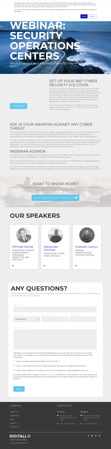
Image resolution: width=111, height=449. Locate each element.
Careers (13, 423)
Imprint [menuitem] (13, 440)
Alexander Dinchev (51, 248)
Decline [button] (92, 16)
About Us (14, 412)
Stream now (18, 106)
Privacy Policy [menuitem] (22, 440)
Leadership (14, 416)
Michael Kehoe (22, 246)
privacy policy (50, 375)
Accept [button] (84, 16)
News (12, 419)
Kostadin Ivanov (86, 246)
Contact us (14, 427)
